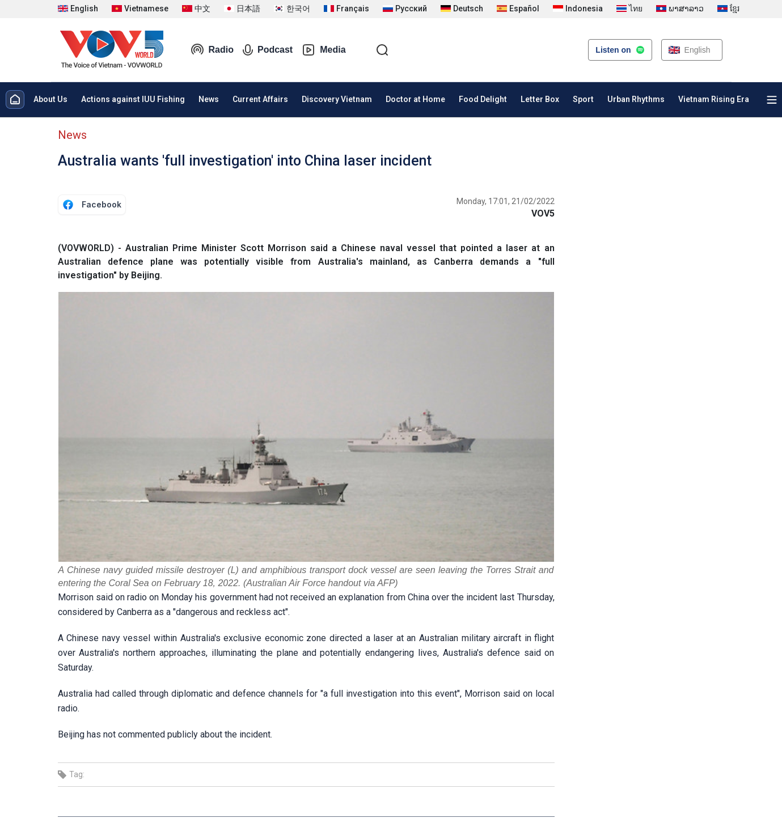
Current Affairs (260, 99)
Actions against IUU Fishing (133, 99)
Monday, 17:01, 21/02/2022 (505, 201)
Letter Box (540, 99)
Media (323, 50)
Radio (212, 50)
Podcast (268, 50)
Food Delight (483, 99)
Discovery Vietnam (337, 99)
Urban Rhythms (636, 99)
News (208, 99)
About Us (50, 99)
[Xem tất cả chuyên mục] (772, 100)
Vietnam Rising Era (713, 99)
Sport (583, 99)
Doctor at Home (415, 99)
